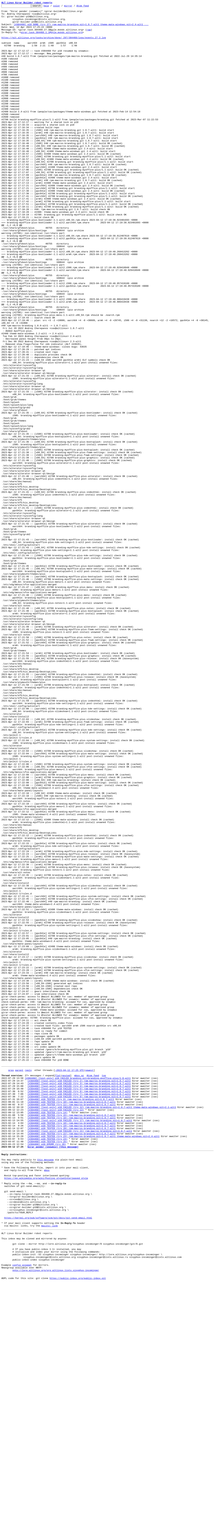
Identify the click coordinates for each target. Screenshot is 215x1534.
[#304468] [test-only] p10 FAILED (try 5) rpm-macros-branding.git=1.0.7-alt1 (79, 1304)
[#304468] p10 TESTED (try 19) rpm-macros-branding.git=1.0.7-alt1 (71, 1349)
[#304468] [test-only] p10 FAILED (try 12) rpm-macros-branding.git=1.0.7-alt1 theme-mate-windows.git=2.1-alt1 (101, 1326)
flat (57, 1288)
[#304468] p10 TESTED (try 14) (47, 1333)
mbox (47, 1401)
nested (66, 1288)
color (62, 6)
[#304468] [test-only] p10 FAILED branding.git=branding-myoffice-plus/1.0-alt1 (78, 1292)
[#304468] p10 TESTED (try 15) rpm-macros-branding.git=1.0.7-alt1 (71, 1336)
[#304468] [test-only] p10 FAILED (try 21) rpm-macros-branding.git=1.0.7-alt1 (79, 1355)
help (51, 6)
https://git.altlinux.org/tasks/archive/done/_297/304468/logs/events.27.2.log (53, 44)
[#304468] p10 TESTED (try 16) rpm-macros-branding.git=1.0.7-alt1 (71, 1339)
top (104, 1288)
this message (45, 1388)
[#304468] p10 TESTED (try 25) (47, 1368)
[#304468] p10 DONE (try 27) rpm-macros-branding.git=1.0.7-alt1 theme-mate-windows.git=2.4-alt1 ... (81, 28)
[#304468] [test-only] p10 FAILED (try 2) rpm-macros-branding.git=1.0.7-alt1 (79, 1295)
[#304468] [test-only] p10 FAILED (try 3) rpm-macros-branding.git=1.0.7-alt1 (79, 1298)
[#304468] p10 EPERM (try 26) (46, 1371)
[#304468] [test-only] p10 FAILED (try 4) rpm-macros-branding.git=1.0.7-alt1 (79, 1301)
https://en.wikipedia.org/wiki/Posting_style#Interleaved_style (46, 1411)
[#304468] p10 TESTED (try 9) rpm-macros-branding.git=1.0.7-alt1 (70, 1317)
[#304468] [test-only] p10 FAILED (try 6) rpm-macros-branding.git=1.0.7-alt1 (79, 1307)
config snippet (22, 1514)
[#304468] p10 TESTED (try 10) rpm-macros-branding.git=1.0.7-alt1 (71, 1320)
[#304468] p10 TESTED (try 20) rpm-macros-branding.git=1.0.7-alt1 (71, 1352)
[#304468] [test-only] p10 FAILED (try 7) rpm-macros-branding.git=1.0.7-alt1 (79, 1311)
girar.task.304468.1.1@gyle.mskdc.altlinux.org (51, 38)
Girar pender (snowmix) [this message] (52, 1374)
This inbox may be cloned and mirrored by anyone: (34, 1482)
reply (28, 1282)
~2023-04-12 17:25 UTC (69, 1282)
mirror (74, 6)
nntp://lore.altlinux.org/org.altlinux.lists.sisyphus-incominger (55, 1520)
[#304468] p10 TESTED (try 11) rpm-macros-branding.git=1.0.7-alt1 (71, 1323)
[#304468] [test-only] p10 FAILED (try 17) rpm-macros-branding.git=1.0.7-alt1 (79, 1342)
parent (19, 1282)
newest (89, 1282)
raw (89, 34)
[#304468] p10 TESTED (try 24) (47, 1365)
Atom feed (88, 6)
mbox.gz (79, 1288)
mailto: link (49, 1468)
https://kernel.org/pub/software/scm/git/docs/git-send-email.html (48, 1458)
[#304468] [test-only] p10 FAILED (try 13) (55, 1330)
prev (11, 1282)
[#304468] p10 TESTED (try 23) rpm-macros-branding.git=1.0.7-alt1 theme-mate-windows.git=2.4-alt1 (93, 1361)
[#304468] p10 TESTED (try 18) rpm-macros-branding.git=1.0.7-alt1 (71, 1345)
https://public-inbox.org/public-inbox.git (78, 1530)
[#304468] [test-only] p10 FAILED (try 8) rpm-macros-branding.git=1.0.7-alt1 (79, 1314)
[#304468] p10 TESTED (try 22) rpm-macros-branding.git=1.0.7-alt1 (71, 1358)
